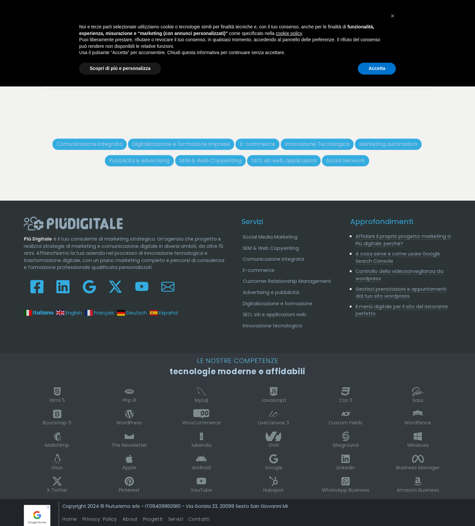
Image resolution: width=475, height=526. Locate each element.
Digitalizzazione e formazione (277, 303)
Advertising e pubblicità (271, 292)
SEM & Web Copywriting (271, 248)
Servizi (252, 221)
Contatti (198, 519)
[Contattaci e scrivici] (167, 286)
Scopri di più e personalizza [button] (120, 68)
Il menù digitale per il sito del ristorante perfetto (402, 310)
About (130, 519)
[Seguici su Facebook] (37, 286)
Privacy (99, 519)
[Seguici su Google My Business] (89, 286)
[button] (392, 16)
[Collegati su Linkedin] (63, 286)
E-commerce (258, 270)
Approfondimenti (381, 221)
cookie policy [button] (289, 33)
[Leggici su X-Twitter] (115, 286)
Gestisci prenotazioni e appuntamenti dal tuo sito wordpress (401, 293)
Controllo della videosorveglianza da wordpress (399, 275)
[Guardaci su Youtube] (141, 286)
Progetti (153, 519)
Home (69, 519)
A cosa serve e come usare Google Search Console (398, 257)
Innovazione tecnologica (272, 325)
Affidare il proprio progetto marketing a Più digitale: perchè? (403, 240)
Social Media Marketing (270, 237)
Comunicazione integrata (273, 259)
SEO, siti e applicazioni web (274, 314)
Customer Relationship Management (287, 281)
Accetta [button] (376, 68)
